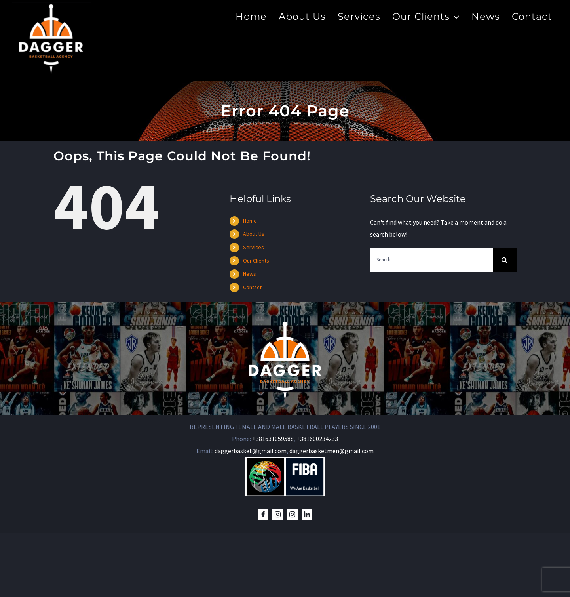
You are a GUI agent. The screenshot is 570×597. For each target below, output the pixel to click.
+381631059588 (273, 503)
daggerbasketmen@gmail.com (331, 515)
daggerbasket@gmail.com (251, 515)
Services (253, 247)
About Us (253, 233)
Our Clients (256, 260)
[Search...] (431, 260)
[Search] (505, 260)
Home (250, 220)
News (249, 273)
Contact (252, 287)
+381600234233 (317, 503)
